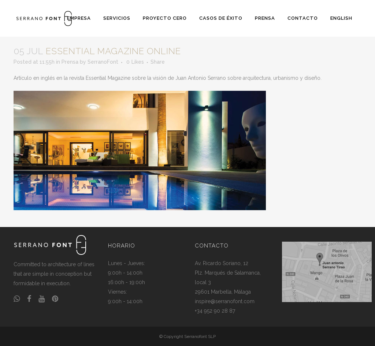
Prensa (70, 62)
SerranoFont (103, 62)
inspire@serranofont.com (225, 301)
